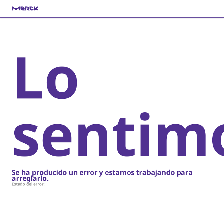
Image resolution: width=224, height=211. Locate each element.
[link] (112, 8)
